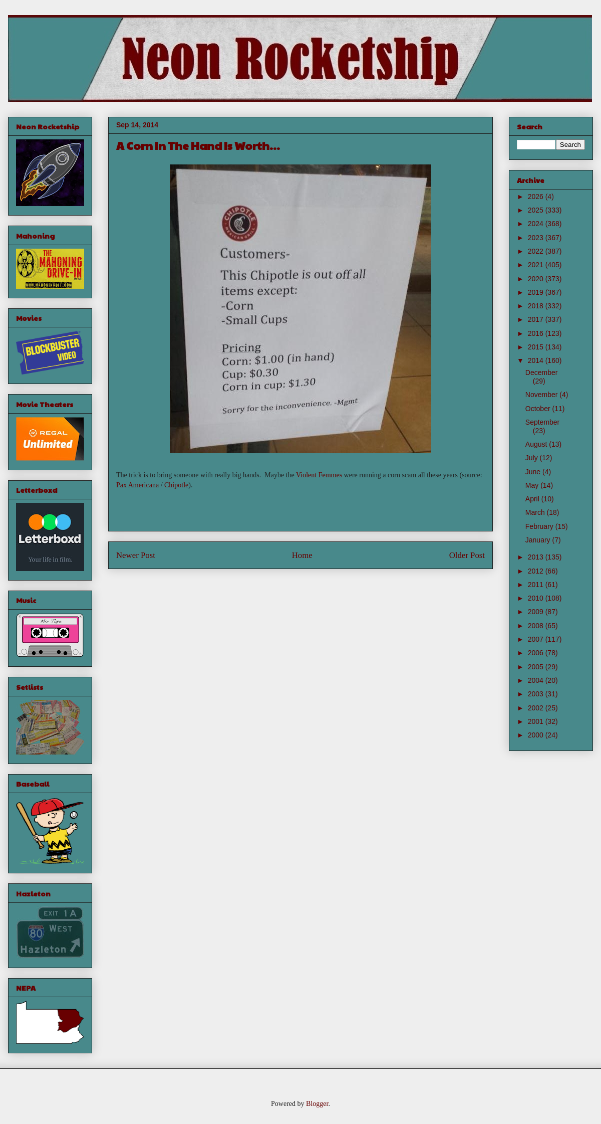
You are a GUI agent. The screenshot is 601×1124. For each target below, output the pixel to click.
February (540, 526)
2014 (536, 360)
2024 (536, 224)
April (533, 499)
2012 (536, 571)
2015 (536, 347)
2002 (536, 708)
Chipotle (176, 485)
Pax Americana (137, 485)
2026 (536, 197)
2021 (536, 265)
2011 (536, 585)
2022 (536, 251)
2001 (536, 721)
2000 (536, 735)
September (542, 422)
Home (302, 555)
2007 (536, 639)
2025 (536, 210)
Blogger (317, 1103)
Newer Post (135, 555)
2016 (536, 333)
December (541, 372)
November (542, 395)
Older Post (467, 555)
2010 (536, 598)
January (538, 540)
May (532, 485)
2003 (536, 694)
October (538, 409)
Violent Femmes (319, 475)
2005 (536, 667)
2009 (536, 612)
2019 (536, 292)
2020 (536, 279)
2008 (536, 626)
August (537, 444)
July (532, 458)
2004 (536, 680)
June (533, 472)
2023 (536, 238)
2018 (536, 306)
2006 (536, 653)
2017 (536, 319)
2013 (536, 557)
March (536, 512)
